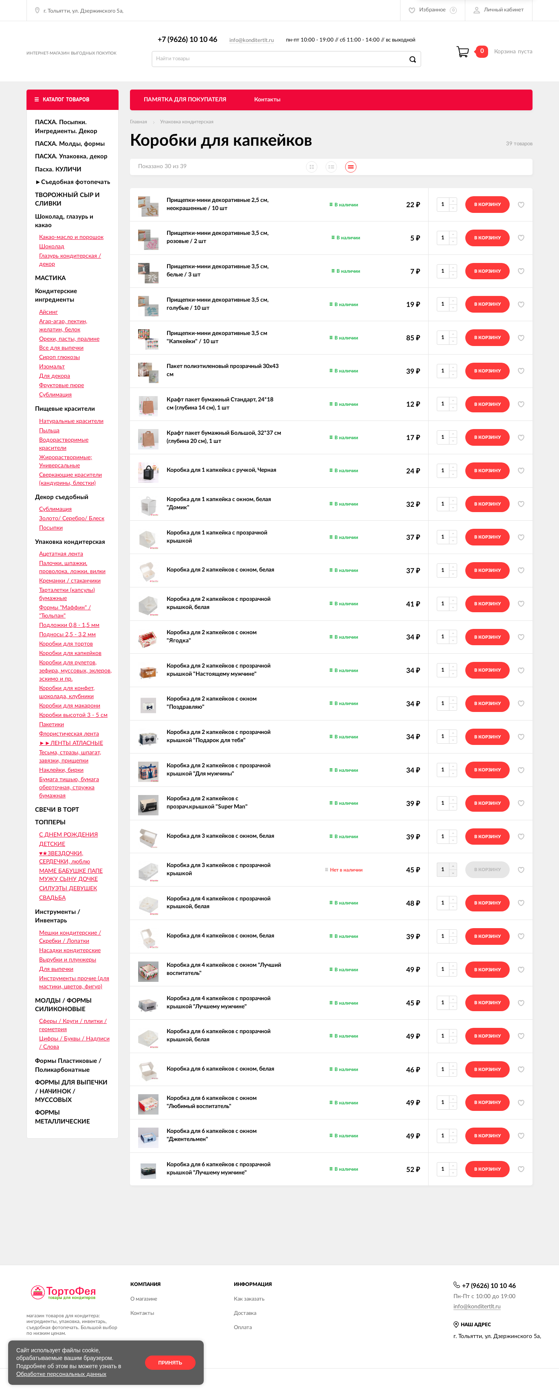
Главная (138, 130)
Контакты (267, 109)
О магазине (143, 1299)
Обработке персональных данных (61, 1374)
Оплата (243, 1327)
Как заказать (249, 1299)
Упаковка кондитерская (186, 130)
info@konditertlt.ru (255, 45)
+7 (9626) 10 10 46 (191, 44)
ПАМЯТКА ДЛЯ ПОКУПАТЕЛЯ (185, 109)
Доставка (245, 1313)
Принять (170, 1363)
